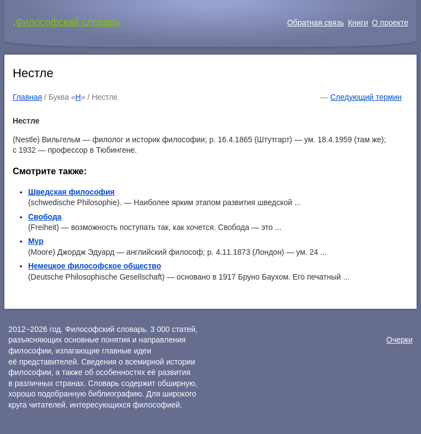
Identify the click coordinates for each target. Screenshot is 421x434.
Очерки (399, 339)
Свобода (45, 216)
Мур (36, 241)
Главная (27, 97)
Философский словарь (67, 22)
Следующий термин (365, 97)
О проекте (390, 22)
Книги (358, 22)
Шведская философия (71, 191)
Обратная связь (315, 22)
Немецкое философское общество (94, 265)
